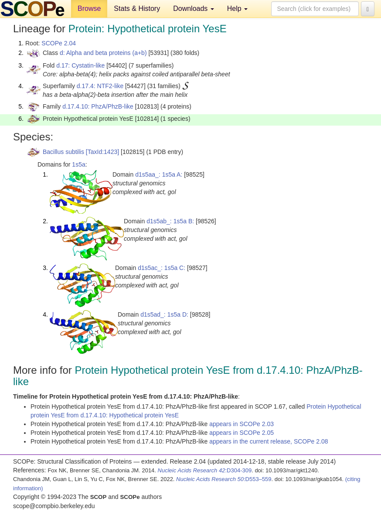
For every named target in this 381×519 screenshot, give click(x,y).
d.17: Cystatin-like (80, 65)
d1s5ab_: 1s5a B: (170, 221)
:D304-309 (205, 470)
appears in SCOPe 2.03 (241, 423)
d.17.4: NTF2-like (100, 85)
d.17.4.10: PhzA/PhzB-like (97, 106)
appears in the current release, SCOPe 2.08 (268, 441)
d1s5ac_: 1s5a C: (161, 267)
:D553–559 (224, 479)
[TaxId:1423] (102, 151)
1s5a (78, 164)
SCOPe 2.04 (58, 43)
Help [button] (237, 8)
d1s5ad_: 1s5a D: (164, 314)
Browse (89, 8)
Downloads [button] (193, 8)
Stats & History (137, 8)
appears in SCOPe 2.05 (241, 432)
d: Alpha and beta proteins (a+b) (103, 52)
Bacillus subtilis (63, 151)
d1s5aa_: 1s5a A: (158, 174)
